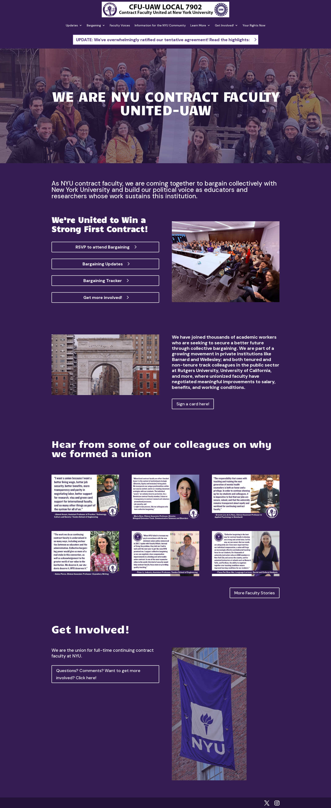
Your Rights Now (254, 25)
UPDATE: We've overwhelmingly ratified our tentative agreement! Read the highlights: (163, 39)
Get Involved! (224, 25)
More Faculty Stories (254, 593)
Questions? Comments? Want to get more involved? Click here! (98, 674)
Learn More (198, 25)
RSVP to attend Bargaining (103, 247)
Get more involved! (102, 297)
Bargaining (94, 25)
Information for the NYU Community (160, 25)
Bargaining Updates (103, 264)
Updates (72, 25)
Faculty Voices (120, 25)
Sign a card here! (192, 404)
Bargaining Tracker (102, 280)
